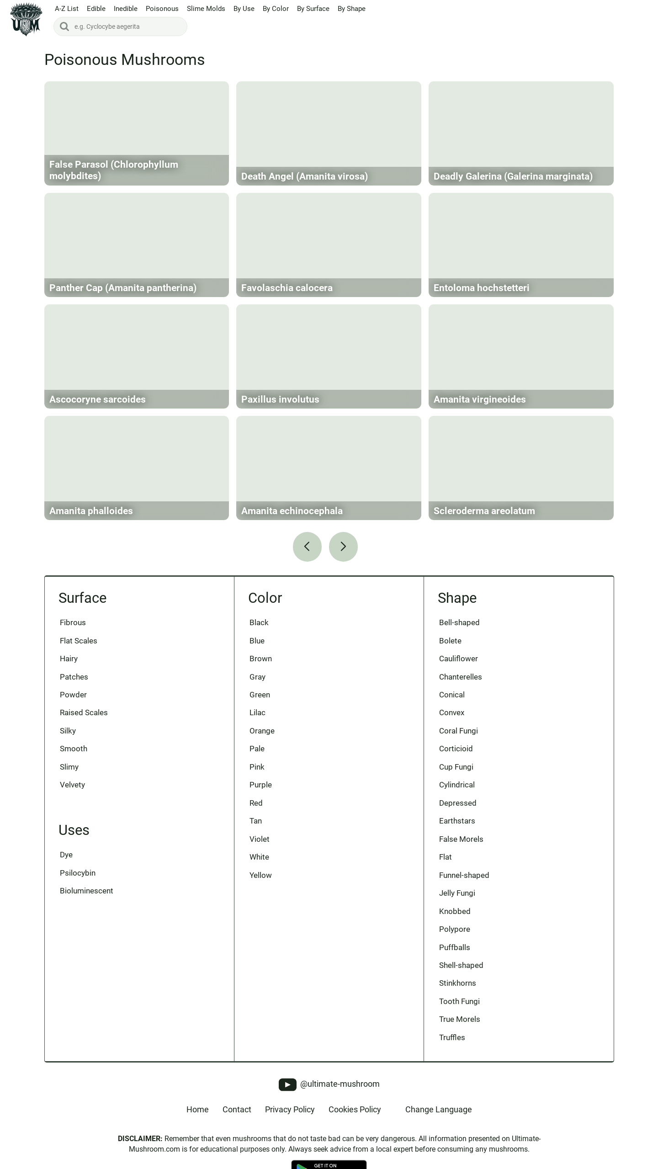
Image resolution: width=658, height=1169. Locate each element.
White (259, 856)
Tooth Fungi (459, 1001)
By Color (276, 9)
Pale (257, 748)
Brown (260, 658)
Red (256, 803)
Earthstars (457, 820)
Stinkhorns (457, 983)
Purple (260, 784)
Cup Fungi (456, 766)
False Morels (461, 839)
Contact (237, 1109)
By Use (244, 9)
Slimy (69, 766)
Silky (68, 730)
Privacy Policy (290, 1109)
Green (259, 694)
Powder (73, 694)
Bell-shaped (459, 622)
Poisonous (162, 9)
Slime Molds (206, 9)
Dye (66, 854)
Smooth (73, 748)
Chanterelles (460, 676)
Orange (262, 730)
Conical (452, 694)
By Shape (352, 9)
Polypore (454, 929)
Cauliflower (458, 658)
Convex (451, 712)
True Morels (459, 1019)
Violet (259, 839)
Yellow (260, 875)
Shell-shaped (461, 965)
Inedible (126, 9)
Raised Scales (84, 712)
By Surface (313, 9)
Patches (74, 676)
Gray (257, 676)
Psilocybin (78, 872)
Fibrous (73, 622)
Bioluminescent (86, 890)
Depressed (458, 803)
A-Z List (67, 9)
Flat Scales (78, 640)
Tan (255, 820)
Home (197, 1109)
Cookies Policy (355, 1109)
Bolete (450, 640)
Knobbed (455, 911)
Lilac (257, 712)
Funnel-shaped (464, 875)
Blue (257, 640)
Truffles (452, 1037)
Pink (257, 766)
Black (259, 622)
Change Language (438, 1109)
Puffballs (454, 947)
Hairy (69, 658)
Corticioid (456, 748)
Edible (96, 9)
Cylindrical (457, 784)
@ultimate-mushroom (329, 1085)
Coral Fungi (458, 730)
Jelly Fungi (457, 893)
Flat (445, 856)
